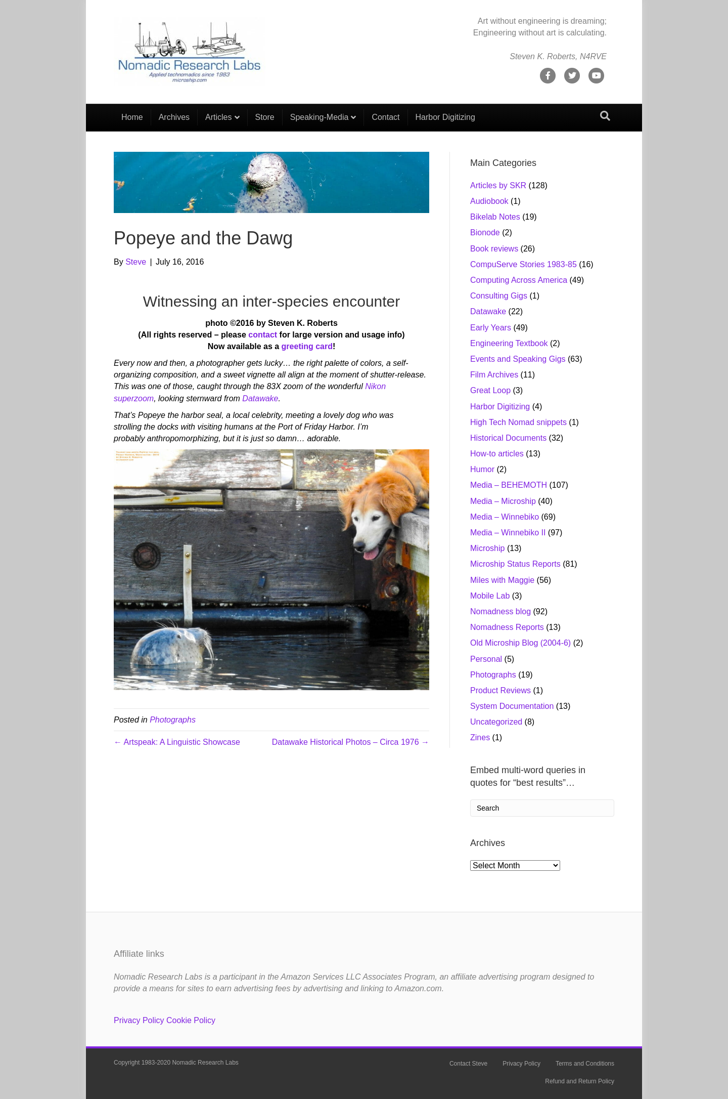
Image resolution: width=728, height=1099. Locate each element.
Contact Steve (468, 1063)
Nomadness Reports (507, 627)
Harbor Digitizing (445, 117)
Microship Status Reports (515, 564)
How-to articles (497, 453)
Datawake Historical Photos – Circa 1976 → (350, 742)
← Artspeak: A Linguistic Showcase (177, 742)
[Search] (605, 116)
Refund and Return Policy (579, 1081)
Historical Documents (508, 438)
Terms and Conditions (585, 1063)
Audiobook (489, 201)
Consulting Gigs (498, 295)
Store (265, 117)
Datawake (260, 398)
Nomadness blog (500, 611)
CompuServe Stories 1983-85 (523, 264)
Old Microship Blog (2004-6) (520, 643)
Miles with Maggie (502, 580)
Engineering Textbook (509, 343)
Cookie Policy (190, 1020)
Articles (218, 117)
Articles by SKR (498, 185)
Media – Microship (503, 501)
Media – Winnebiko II (507, 532)
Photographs (173, 719)
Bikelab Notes (495, 217)
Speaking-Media (319, 117)
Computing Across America (518, 280)
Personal (486, 659)
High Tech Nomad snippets (518, 422)
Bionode (485, 232)
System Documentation (512, 706)
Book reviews (494, 248)
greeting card (307, 346)
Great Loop (490, 390)
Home (132, 117)
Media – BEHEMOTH (508, 485)
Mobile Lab (490, 595)
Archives (174, 117)
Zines (480, 737)
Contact (385, 117)
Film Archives (494, 374)
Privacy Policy (139, 1020)
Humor (482, 469)
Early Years (490, 327)
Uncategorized (496, 721)
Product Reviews (500, 690)
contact (262, 334)
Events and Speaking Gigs (518, 359)
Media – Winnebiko (504, 517)
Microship (487, 548)
